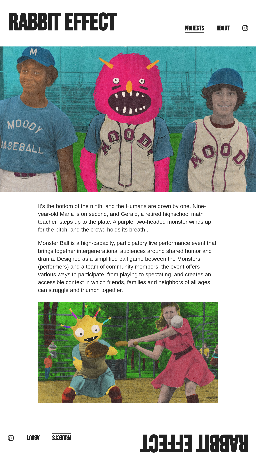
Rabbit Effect (62, 23)
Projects (194, 28)
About (223, 28)
